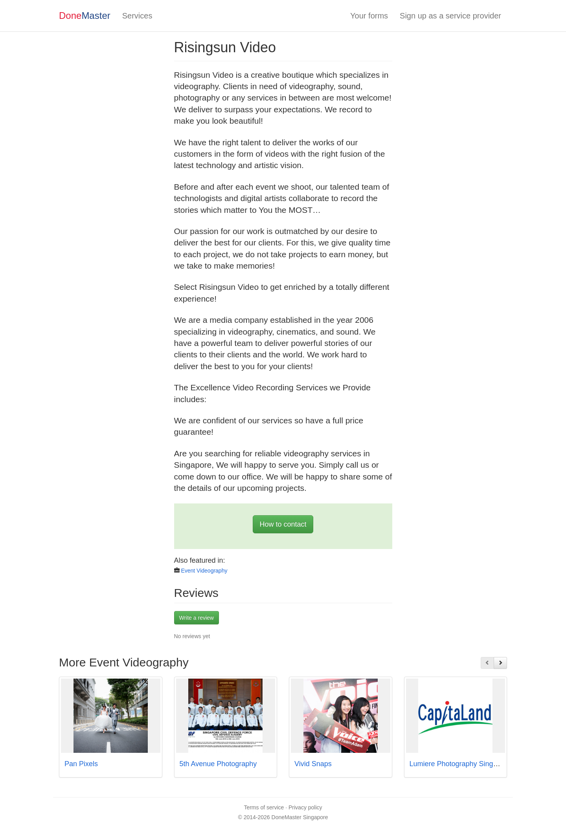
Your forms (369, 15)
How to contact (282, 524)
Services (137, 15)
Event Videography (204, 570)
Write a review (196, 618)
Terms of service (264, 807)
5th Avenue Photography (218, 764)
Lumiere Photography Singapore (460, 764)
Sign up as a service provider (450, 15)
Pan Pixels (81, 764)
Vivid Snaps (313, 764)
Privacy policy (305, 807)
